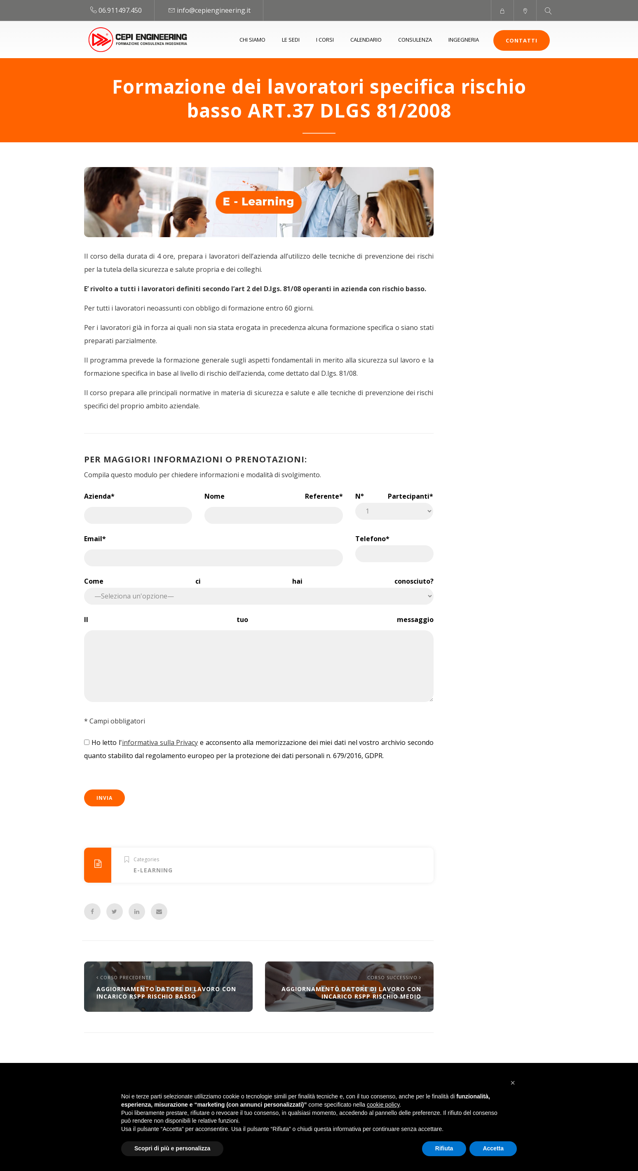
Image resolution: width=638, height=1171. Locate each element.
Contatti (521, 40)
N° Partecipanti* (394, 503)
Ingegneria (463, 39)
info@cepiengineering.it (214, 10)
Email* (213, 547)
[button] (512, 1082)
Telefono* (394, 546)
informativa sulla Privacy (160, 742)
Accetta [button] (493, 1148)
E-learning (153, 870)
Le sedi (291, 39)
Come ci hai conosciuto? (259, 588)
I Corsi (325, 39)
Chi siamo (252, 39)
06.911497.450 (120, 10)
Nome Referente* (273, 504)
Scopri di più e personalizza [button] (172, 1148)
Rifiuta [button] (444, 1148)
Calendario (366, 39)
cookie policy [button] (383, 1104)
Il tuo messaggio (259, 659)
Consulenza (415, 39)
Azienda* (138, 504)
